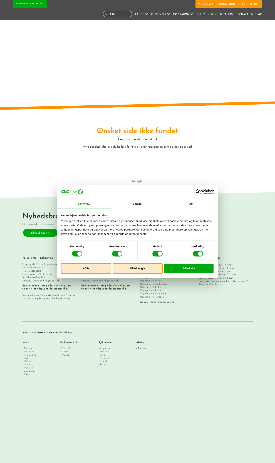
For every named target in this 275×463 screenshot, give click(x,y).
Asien (25, 342)
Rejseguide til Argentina (153, 293)
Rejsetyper (158, 14)
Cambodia (29, 371)
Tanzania (142, 348)
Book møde (227, 4)
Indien (27, 364)
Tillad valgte (137, 268)
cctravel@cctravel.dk (41, 274)
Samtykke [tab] (84, 203)
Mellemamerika (69, 342)
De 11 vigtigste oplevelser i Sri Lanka (218, 274)
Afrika (140, 342)
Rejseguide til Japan (151, 290)
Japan (27, 374)
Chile (102, 354)
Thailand (28, 348)
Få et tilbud (250, 4)
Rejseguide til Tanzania (152, 297)
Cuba (65, 351)
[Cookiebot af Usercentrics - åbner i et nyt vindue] (198, 192)
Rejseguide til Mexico (151, 280)
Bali (26, 358)
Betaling (226, 14)
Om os (212, 14)
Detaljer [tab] (138, 203)
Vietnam (28, 361)
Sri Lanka (29, 351)
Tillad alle (189, 268)
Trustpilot (138, 181)
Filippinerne (30, 354)
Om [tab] (191, 203)
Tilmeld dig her (40, 233)
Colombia (105, 358)
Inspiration (181, 14)
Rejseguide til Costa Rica (153, 284)
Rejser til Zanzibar (209, 284)
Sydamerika (105, 342)
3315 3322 (36, 271)
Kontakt (242, 14)
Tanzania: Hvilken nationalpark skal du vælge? (223, 281)
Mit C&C (256, 14)
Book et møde (30, 285)
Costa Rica (67, 348)
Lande (139, 14)
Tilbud (200, 14)
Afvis (86, 268)
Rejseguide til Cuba (150, 287)
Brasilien (104, 351)
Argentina (105, 348)
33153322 (207, 4)
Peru (102, 364)
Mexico (65, 354)
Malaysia (29, 367)
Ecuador (104, 361)
